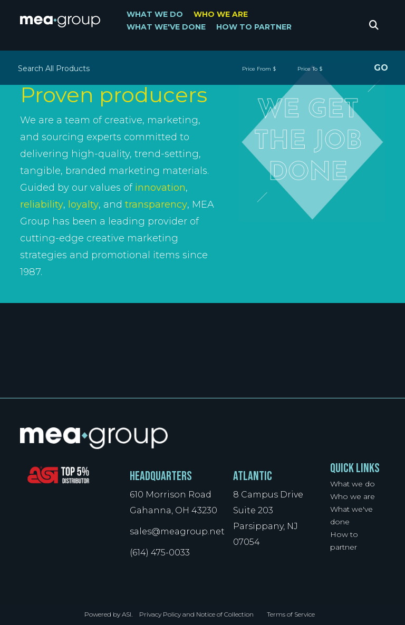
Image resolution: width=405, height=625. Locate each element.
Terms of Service (291, 614)
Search (374, 26)
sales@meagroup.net (177, 531)
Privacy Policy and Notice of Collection (196, 614)
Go (380, 69)
